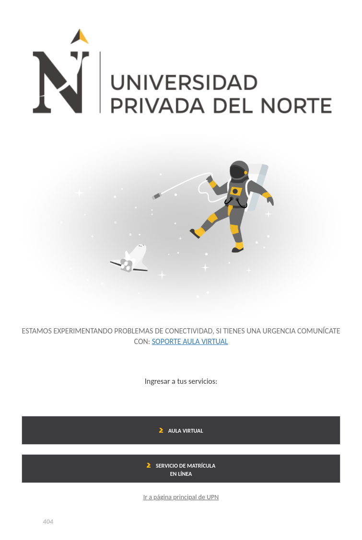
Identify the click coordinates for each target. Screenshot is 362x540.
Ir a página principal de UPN (181, 497)
